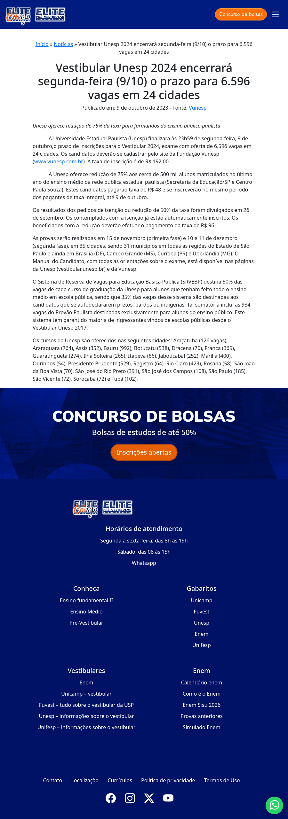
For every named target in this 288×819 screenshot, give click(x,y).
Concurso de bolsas (241, 14)
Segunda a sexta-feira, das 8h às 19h (144, 540)
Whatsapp (144, 562)
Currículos (120, 780)
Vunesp (198, 107)
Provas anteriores (201, 716)
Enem (202, 633)
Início (42, 44)
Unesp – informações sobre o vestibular (86, 716)
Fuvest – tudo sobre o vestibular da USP (86, 704)
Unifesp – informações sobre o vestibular (86, 727)
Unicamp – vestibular (86, 693)
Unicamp (201, 600)
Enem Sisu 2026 (201, 704)
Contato (52, 780)
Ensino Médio (86, 611)
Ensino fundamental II (86, 600)
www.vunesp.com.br (58, 161)
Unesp (201, 622)
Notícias (63, 44)
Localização (85, 780)
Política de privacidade (168, 780)
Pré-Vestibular (86, 622)
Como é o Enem (201, 693)
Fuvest (202, 611)
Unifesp (201, 645)
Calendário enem (201, 682)
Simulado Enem (201, 727)
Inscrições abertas (144, 452)
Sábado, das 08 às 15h (144, 551)
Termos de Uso (222, 780)
